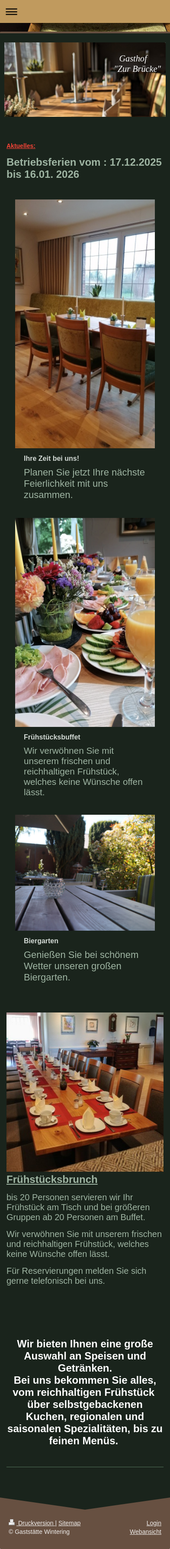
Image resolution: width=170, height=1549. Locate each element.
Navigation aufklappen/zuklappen (85, 11)
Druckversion (32, 1523)
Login (154, 1523)
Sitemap (69, 1523)
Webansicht (145, 1531)
